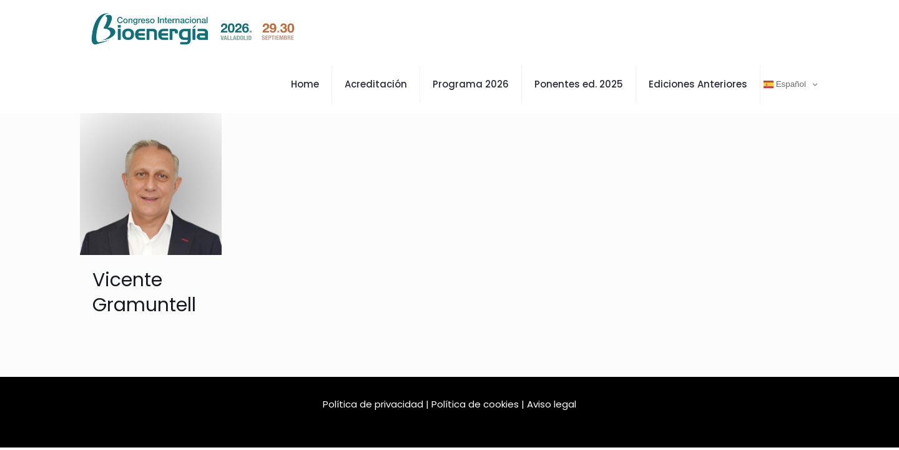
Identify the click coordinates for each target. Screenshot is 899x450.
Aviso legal (551, 404)
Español (785, 84)
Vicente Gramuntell (144, 292)
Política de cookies (475, 404)
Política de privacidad (373, 404)
